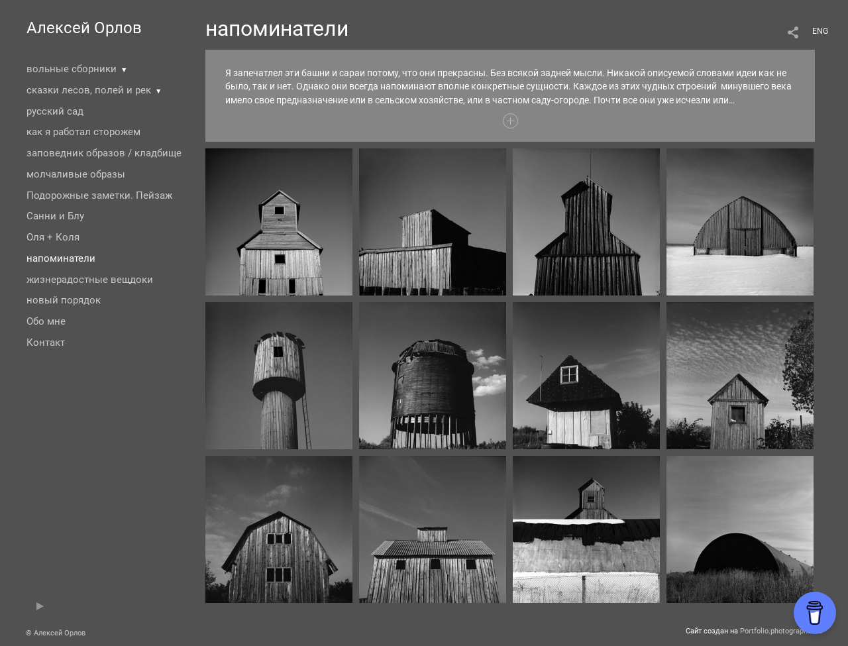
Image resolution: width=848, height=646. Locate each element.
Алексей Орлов (84, 28)
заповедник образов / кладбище (104, 153)
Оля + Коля (53, 237)
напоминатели (60, 258)
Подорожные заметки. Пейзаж (99, 195)
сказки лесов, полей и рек (88, 90)
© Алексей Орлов (55, 633)
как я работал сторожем (83, 132)
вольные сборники (71, 69)
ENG (820, 31)
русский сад (54, 111)
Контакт (45, 343)
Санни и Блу (55, 216)
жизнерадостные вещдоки (89, 280)
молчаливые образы (75, 174)
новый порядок (63, 300)
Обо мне (46, 321)
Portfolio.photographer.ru (781, 631)
